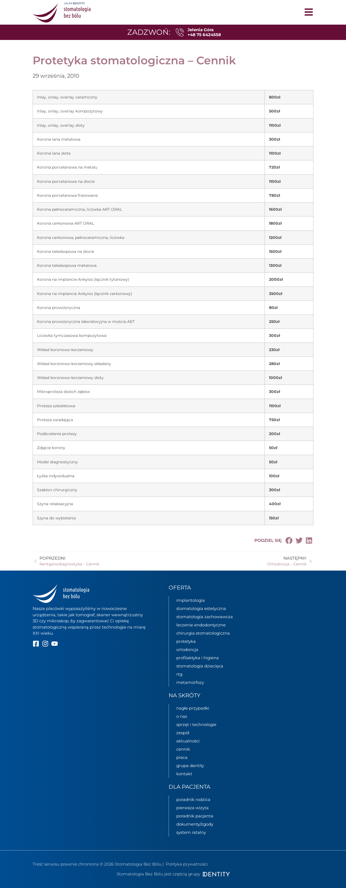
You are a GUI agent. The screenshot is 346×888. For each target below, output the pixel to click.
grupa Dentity (190, 765)
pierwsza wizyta (192, 807)
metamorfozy (190, 682)
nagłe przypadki (192, 708)
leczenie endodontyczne (201, 624)
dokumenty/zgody (194, 824)
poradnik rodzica (193, 799)
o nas (181, 716)
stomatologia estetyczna (201, 608)
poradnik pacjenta (194, 815)
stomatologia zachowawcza (204, 616)
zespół (182, 732)
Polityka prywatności (187, 864)
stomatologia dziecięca (199, 666)
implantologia (190, 600)
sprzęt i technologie (196, 724)
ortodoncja (187, 649)
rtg (179, 674)
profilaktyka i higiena (197, 657)
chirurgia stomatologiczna (203, 633)
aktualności (188, 741)
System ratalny (191, 832)
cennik (183, 749)
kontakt (184, 773)
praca (182, 757)
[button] (289, 540)
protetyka (186, 641)
